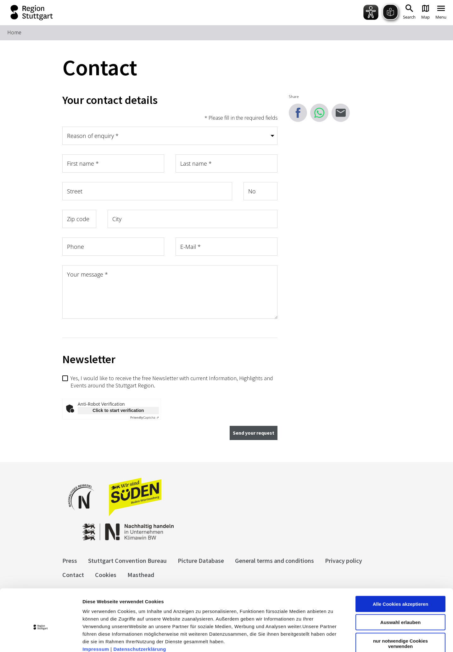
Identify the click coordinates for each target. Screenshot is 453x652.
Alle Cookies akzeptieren (400, 569)
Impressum (95, 614)
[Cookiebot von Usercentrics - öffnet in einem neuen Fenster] (40, 639)
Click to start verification (118, 410)
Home (14, 32)
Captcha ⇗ (144, 417)
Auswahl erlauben (400, 587)
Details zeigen (334, 639)
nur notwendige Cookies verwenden (400, 608)
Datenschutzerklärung (139, 614)
